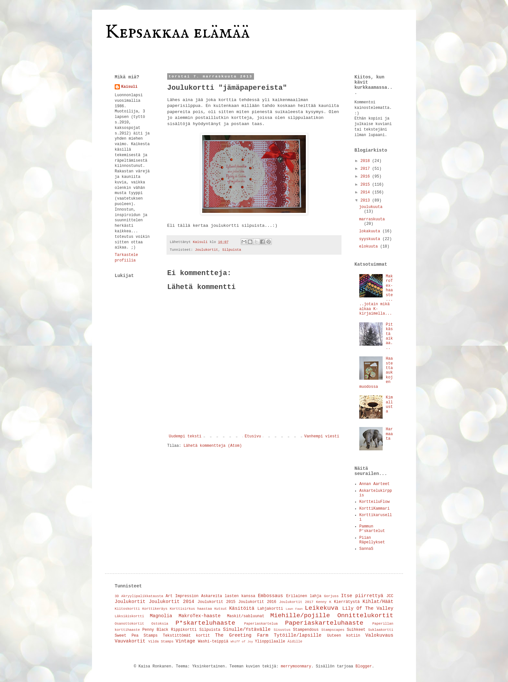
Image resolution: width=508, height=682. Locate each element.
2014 (366, 192)
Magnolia (161, 615)
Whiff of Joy (242, 641)
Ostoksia (159, 624)
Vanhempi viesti (321, 436)
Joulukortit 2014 (171, 601)
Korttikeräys (154, 609)
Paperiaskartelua (261, 624)
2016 (366, 176)
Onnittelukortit (365, 615)
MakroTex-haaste (200, 615)
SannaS (366, 549)
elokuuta (369, 246)
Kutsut (220, 609)
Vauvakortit (130, 641)
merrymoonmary (296, 666)
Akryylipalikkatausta (142, 596)
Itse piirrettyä (362, 595)
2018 (366, 161)
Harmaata (389, 434)
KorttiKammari (374, 508)
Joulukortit (206, 250)
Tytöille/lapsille (297, 635)
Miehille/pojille (300, 615)
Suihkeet (356, 630)
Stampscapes (332, 630)
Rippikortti (184, 630)
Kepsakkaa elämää (177, 32)
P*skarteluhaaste (205, 623)
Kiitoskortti (127, 609)
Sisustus (282, 630)
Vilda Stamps (161, 641)
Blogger (363, 666)
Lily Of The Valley (367, 608)
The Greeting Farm (241, 635)
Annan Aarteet (374, 484)
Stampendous (305, 630)
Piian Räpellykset (372, 540)
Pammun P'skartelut (372, 528)
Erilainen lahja (303, 596)
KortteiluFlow (374, 502)
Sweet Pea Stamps (136, 635)
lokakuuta (370, 231)
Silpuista (231, 250)
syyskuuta (370, 239)
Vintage (185, 641)
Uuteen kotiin (343, 635)
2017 (366, 169)
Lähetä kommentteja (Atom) (212, 446)
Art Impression (182, 596)
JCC (389, 596)
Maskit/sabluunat (245, 616)
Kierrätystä (347, 602)
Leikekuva (322, 608)
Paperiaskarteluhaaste (324, 623)
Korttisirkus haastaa (191, 609)
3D (117, 596)
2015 (366, 184)
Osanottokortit (129, 624)
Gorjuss (331, 596)
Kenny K (323, 602)
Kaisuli (129, 87)
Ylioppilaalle (270, 641)
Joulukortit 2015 (217, 602)
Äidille (295, 641)
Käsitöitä (241, 608)
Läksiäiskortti (129, 616)
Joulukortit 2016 (257, 602)
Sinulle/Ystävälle (247, 629)
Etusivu (253, 436)
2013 (366, 200)
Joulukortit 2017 (296, 602)
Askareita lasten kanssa (228, 596)
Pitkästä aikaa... (389, 336)
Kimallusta (389, 404)
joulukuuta (370, 207)
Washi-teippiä (213, 641)
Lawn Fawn (294, 609)
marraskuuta (372, 219)
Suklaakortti (380, 630)
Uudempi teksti (185, 436)
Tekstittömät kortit (186, 635)
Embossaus (270, 595)
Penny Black (155, 630)
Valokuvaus (379, 635)
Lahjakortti (270, 609)
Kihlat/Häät (378, 601)
